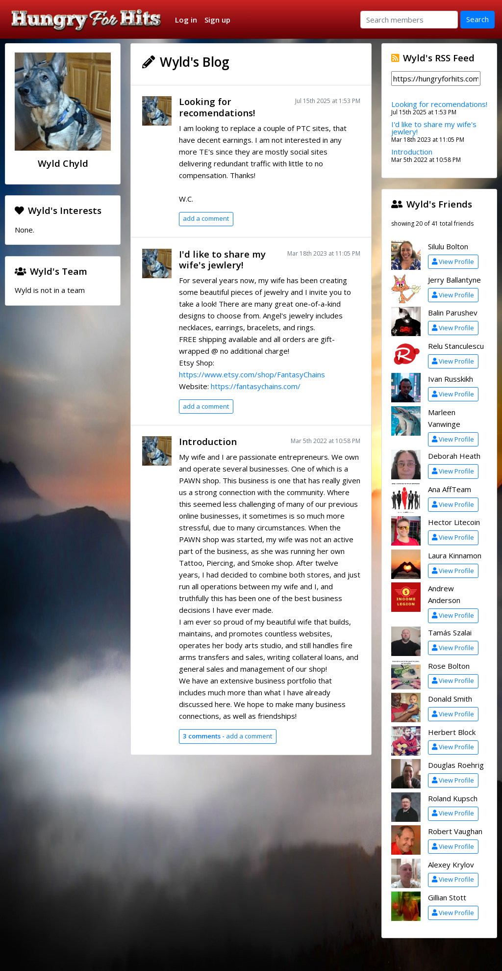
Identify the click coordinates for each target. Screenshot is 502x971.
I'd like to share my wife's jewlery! (222, 259)
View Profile (453, 261)
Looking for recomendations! (217, 107)
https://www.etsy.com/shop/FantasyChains (252, 374)
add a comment (206, 218)
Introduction (208, 441)
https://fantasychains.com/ (256, 386)
